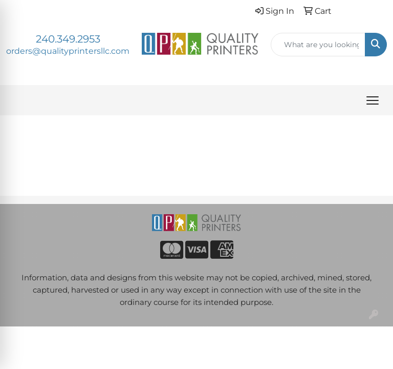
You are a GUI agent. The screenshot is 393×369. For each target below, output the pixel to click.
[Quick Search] (318, 44)
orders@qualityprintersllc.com (67, 51)
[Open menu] (372, 100)
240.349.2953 (68, 39)
